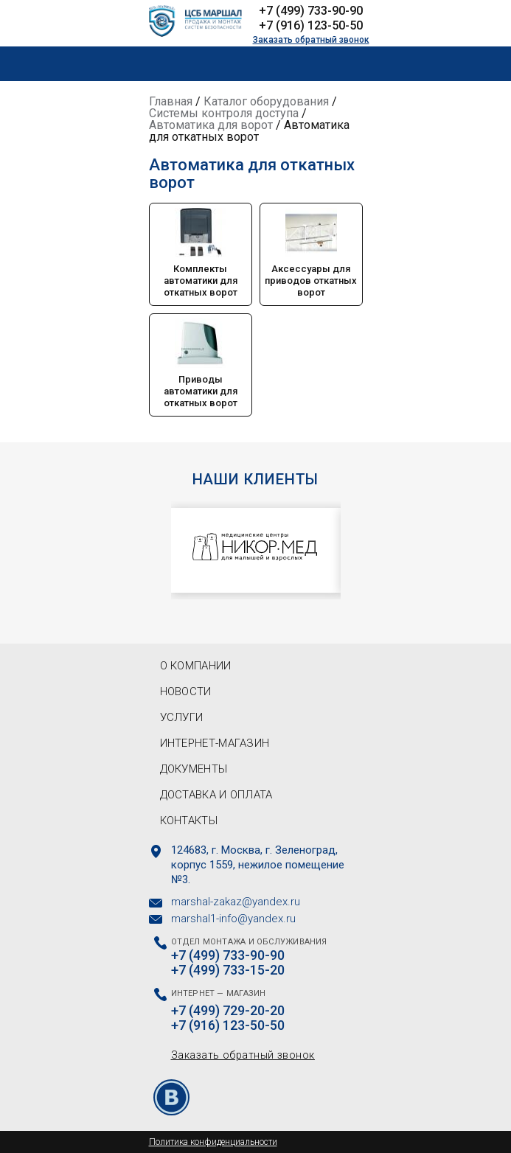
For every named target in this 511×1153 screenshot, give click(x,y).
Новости (186, 691)
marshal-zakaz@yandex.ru (235, 901)
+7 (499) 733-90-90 (311, 11)
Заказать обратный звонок (311, 40)
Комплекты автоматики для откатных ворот (200, 280)
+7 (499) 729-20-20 (228, 1010)
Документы (194, 769)
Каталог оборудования (266, 101)
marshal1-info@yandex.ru (233, 918)
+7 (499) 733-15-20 (228, 970)
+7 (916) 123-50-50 (311, 25)
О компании (196, 665)
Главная (170, 101)
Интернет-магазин (215, 743)
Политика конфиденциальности (213, 1142)
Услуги (182, 717)
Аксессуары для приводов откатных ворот (311, 280)
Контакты (189, 820)
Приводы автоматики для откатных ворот (200, 391)
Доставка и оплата (216, 794)
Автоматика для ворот (211, 125)
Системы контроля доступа (224, 113)
